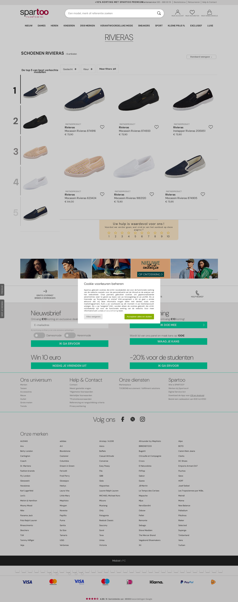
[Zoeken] (159, 13)
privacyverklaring (111, 311)
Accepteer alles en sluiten (139, 316)
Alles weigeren (93, 316)
